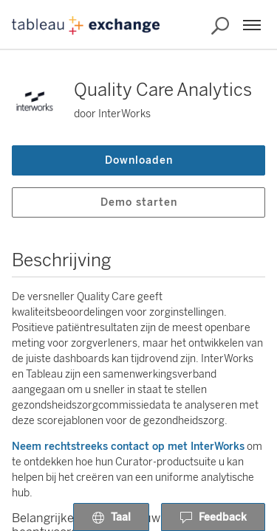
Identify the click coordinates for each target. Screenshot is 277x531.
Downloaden (139, 160)
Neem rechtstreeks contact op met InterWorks (128, 446)
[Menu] (252, 25)
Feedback (213, 517)
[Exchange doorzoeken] (220, 25)
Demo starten (138, 202)
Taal (111, 517)
